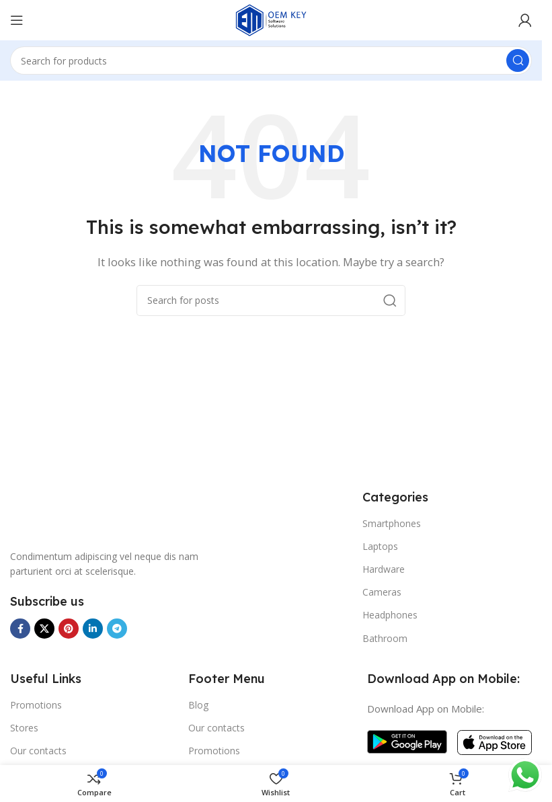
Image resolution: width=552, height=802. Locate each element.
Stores (24, 727)
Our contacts (38, 750)
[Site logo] (271, 19)
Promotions (36, 704)
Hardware (383, 569)
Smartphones (391, 523)
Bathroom (384, 638)
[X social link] (44, 628)
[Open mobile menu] (16, 20)
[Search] (271, 60)
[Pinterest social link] (68, 628)
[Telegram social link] (117, 628)
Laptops (380, 546)
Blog (198, 704)
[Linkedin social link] (93, 628)
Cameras (381, 592)
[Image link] (60, 511)
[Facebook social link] (20, 628)
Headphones (390, 614)
